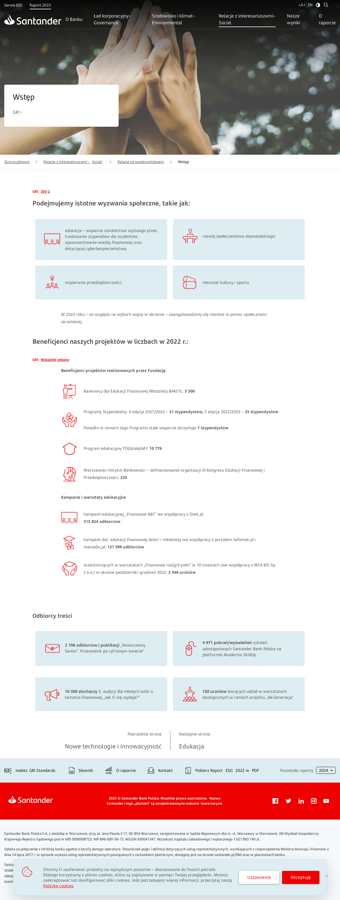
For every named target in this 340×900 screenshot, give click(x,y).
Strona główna (16, 161)
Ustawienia (259, 877)
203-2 (45, 191)
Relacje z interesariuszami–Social (247, 19)
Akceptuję (301, 877)
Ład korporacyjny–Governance (112, 19)
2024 (324, 770)
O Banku (74, 19)
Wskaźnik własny (55, 359)
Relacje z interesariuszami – (72, 161)
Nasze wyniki (293, 19)
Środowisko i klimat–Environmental (173, 19)
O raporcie (327, 19)
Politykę (58, 885)
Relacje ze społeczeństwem (140, 161)
